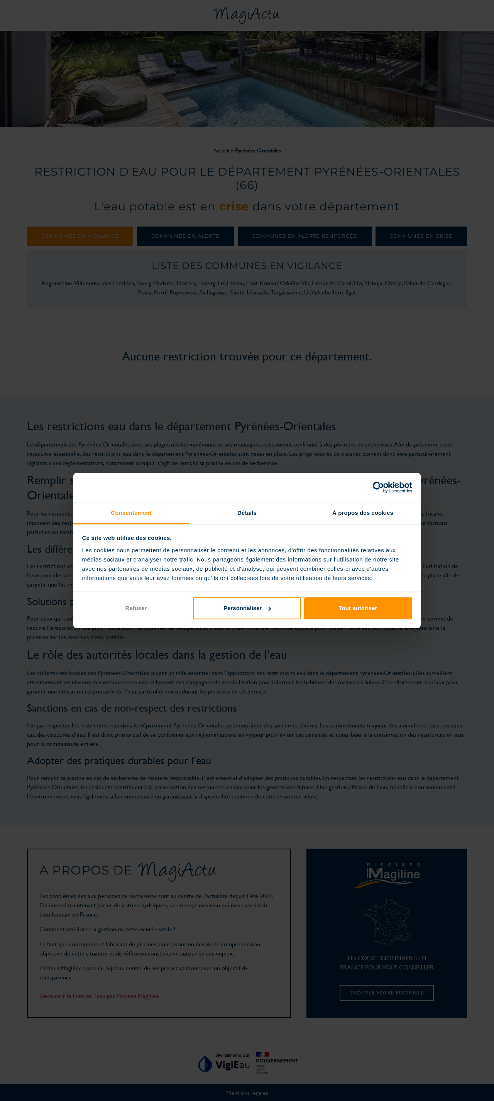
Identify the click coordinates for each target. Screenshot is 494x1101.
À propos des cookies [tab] (362, 512)
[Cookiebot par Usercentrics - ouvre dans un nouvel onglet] (378, 487)
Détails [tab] (247, 512)
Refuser (136, 608)
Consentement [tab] (131, 512)
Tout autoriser (358, 608)
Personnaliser (247, 608)
